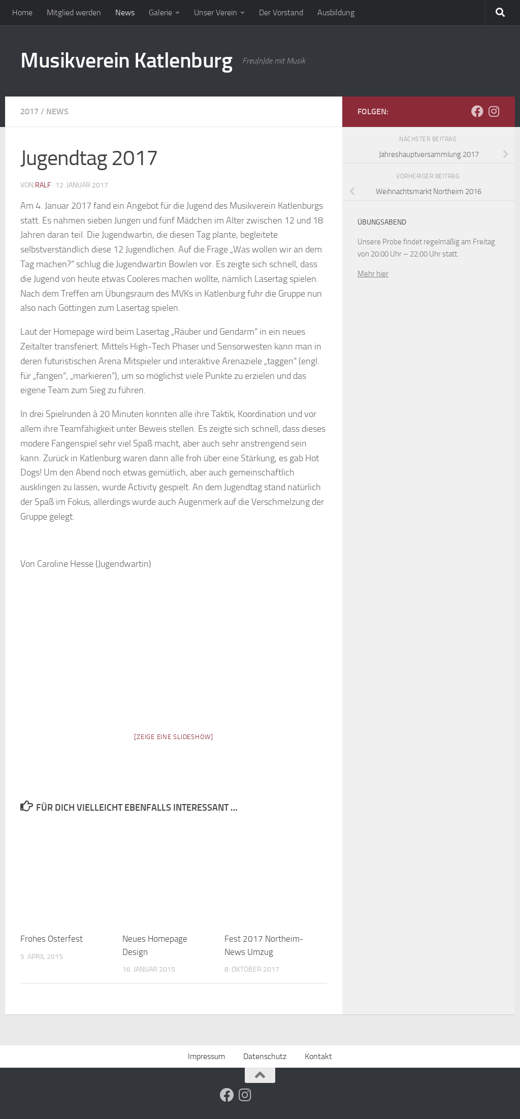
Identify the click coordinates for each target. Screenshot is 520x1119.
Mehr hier (373, 273)
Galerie (160, 12)
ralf (43, 185)
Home (22, 12)
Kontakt (318, 1056)
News (125, 12)
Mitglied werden (74, 12)
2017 (29, 111)
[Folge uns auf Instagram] (494, 111)
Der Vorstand (281, 12)
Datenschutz (264, 1056)
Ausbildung (335, 12)
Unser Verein (215, 12)
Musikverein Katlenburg (126, 60)
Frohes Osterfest (51, 939)
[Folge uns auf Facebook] (477, 111)
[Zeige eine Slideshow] (173, 737)
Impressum (206, 1056)
